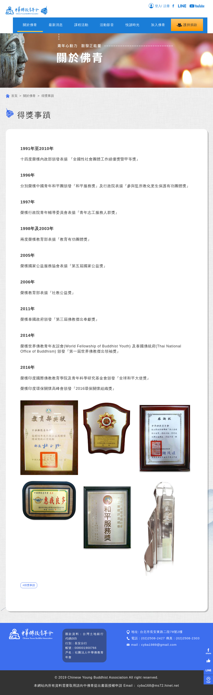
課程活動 (81, 25)
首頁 (11, 95)
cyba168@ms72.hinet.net (158, 685)
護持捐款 (187, 25)
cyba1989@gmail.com (159, 644)
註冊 (167, 6)
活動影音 (107, 25)
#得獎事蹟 (29, 585)
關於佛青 (30, 25)
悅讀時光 (132, 25)
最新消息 (56, 25)
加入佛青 (158, 25)
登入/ (155, 5)
